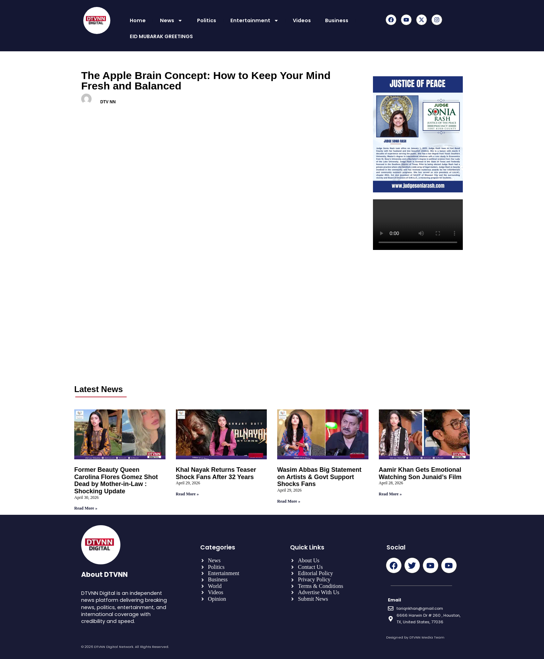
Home (138, 20)
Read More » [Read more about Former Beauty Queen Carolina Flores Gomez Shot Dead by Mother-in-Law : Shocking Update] (85, 508)
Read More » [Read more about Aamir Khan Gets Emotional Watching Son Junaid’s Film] (390, 494)
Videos (302, 20)
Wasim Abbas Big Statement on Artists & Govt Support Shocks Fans (319, 476)
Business (336, 20)
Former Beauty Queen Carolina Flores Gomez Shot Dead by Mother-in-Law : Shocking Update (116, 480)
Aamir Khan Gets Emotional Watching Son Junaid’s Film (420, 473)
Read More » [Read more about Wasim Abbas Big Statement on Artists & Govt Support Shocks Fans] (288, 501)
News (171, 20)
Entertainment (254, 20)
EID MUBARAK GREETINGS (161, 36)
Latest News (98, 389)
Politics (206, 20)
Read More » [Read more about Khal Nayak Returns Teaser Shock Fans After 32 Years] (187, 494)
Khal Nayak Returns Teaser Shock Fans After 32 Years (216, 473)
